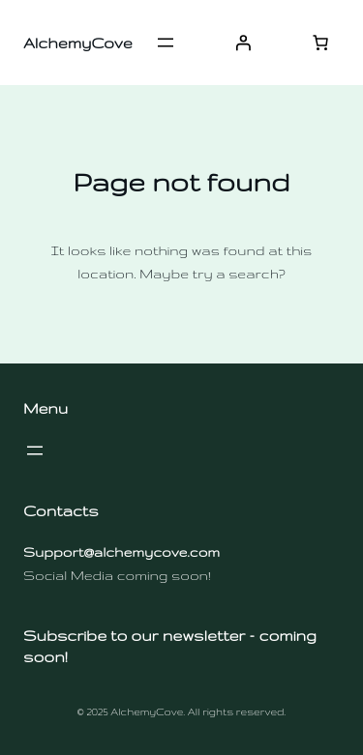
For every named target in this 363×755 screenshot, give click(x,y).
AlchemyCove (78, 43)
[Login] (243, 42)
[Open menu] (165, 42)
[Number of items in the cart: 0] (320, 42)
